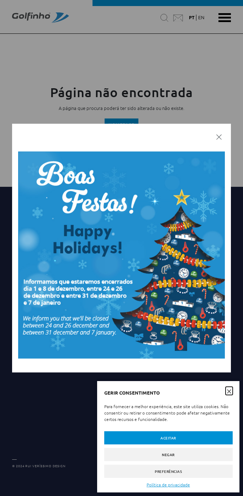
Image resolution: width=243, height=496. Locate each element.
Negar (168, 454)
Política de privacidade (168, 484)
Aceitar (168, 437)
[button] (229, 390)
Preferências (168, 471)
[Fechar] (219, 136)
